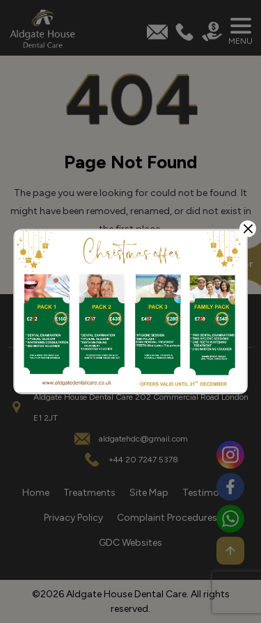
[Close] (247, 228)
